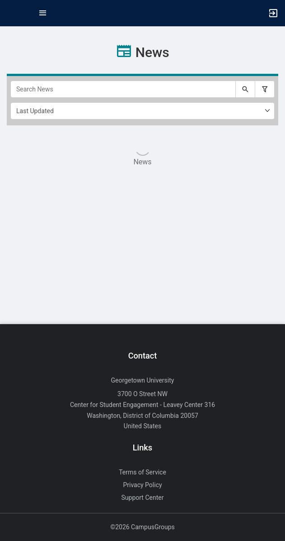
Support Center (142, 497)
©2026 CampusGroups (142, 527)
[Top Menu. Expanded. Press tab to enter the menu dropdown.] (43, 13)
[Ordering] (142, 111)
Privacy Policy (142, 484)
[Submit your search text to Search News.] (245, 89)
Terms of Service (142, 472)
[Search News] (123, 89)
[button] (11, 13)
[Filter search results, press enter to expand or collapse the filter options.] (265, 89)
